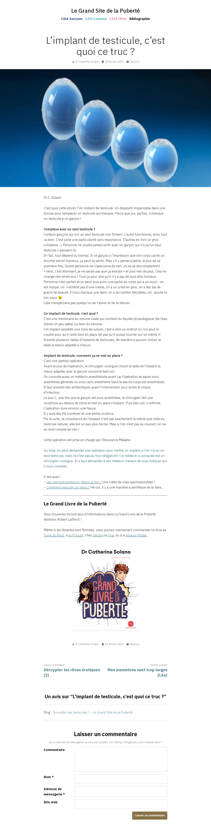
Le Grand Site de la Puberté (105, 10)
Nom (49, 777)
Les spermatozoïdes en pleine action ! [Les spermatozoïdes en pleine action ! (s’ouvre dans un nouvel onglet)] (74, 482)
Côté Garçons (72, 18)
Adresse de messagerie (54, 791)
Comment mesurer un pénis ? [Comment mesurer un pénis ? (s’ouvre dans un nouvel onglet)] (68, 487)
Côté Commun (96, 18)
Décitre (98, 535)
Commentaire (54, 749)
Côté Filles (118, 18)
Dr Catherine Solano (87, 61)
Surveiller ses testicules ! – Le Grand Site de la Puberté (93, 712)
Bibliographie (139, 18)
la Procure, (76, 535)
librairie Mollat (136, 535)
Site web (51, 802)
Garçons (134, 61)
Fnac (111, 535)
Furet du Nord (54, 535)
